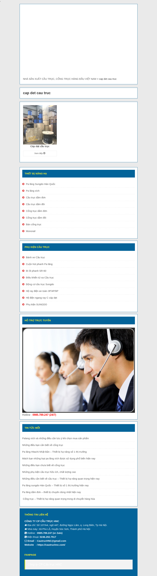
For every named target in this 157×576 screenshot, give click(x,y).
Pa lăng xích (33, 190)
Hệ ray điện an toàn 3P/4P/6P (42, 291)
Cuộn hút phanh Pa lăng (39, 264)
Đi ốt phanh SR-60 (36, 270)
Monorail (31, 231)
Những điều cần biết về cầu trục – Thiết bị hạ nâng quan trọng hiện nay (61, 478)
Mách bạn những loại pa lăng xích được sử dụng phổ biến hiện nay (58, 458)
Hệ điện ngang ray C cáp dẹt (41, 297)
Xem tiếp (40, 153)
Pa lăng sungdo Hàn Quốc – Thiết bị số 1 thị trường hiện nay (55, 485)
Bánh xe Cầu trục (35, 257)
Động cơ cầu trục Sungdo (40, 284)
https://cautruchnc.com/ (51, 544)
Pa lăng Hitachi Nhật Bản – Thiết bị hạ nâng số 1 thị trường (54, 451)
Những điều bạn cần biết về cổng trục (42, 445)
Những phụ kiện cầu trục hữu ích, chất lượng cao (49, 472)
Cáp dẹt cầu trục (39, 146)
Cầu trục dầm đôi (35, 204)
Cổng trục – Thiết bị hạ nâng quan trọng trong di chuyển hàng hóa (58, 498)
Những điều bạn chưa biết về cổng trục (43, 465)
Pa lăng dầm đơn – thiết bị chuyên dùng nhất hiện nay (51, 492)
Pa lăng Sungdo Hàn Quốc (40, 184)
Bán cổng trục (33, 224)
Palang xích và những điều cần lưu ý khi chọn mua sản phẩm (55, 438)
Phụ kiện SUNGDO (36, 304)
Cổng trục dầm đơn (36, 210)
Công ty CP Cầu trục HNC (45, 564)
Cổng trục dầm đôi (36, 217)
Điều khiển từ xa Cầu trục (40, 277)
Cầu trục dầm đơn (36, 197)
